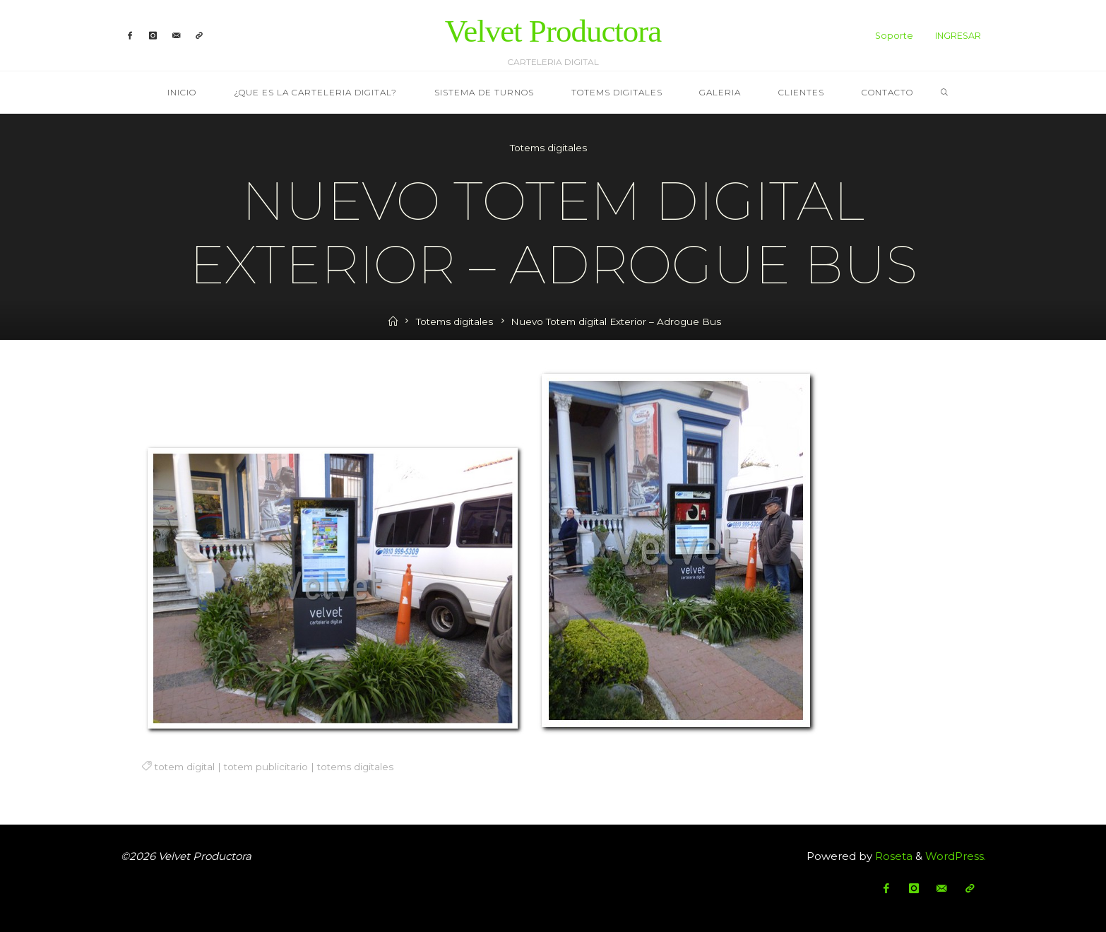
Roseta (892, 856)
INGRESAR (958, 35)
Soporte (894, 35)
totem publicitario (265, 766)
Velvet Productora (553, 31)
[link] (944, 92)
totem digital (184, 766)
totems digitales (354, 766)
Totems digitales (548, 147)
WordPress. (955, 856)
